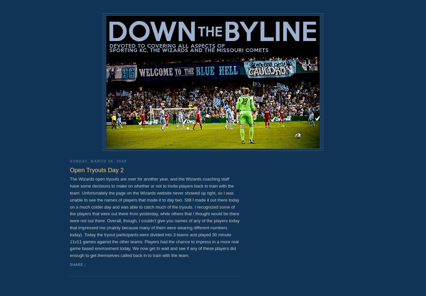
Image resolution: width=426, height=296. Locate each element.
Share (76, 265)
